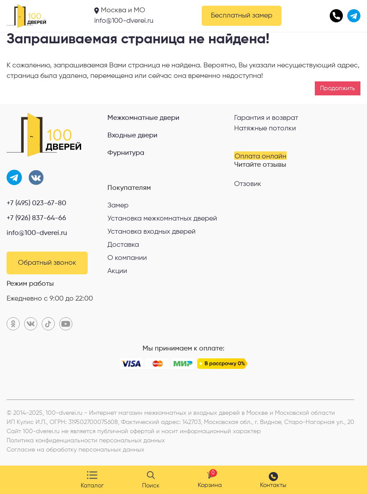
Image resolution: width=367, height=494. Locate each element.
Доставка (123, 245)
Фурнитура (125, 153)
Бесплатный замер (241, 15)
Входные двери (132, 135)
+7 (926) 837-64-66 (36, 218)
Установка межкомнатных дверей (162, 218)
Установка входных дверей (151, 231)
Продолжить (337, 88)
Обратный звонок (47, 262)
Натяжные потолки (265, 128)
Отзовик (247, 184)
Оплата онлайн (260, 156)
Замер (117, 205)
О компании (127, 258)
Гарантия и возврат (266, 118)
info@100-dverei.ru (123, 21)
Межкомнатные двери (143, 118)
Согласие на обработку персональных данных (75, 450)
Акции (117, 271)
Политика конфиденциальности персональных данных (86, 441)
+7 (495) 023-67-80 (36, 203)
